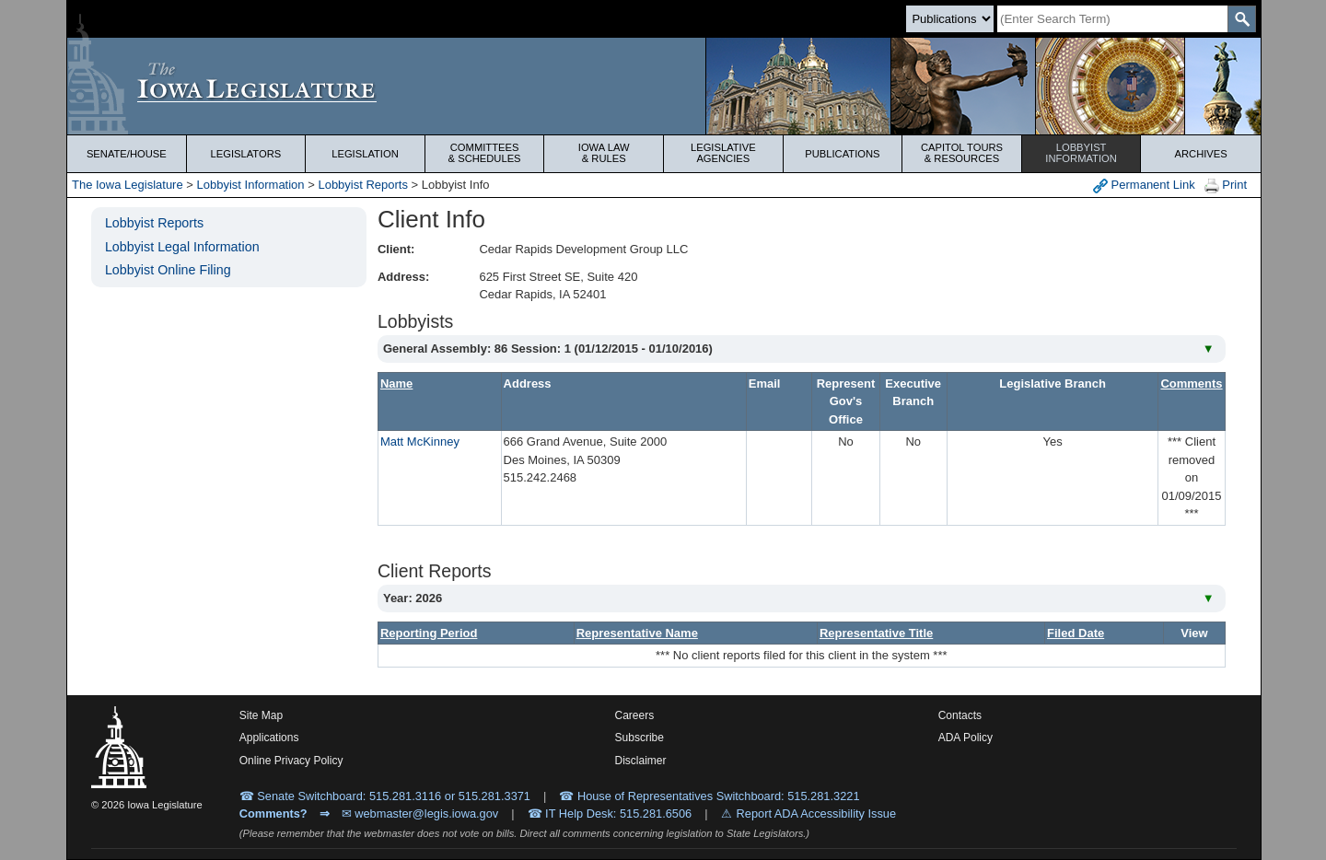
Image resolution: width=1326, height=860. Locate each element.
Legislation (365, 153)
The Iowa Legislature (127, 185)
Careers (635, 715)
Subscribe (639, 737)
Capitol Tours (961, 153)
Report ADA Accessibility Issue (817, 813)
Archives (1201, 153)
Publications (842, 153)
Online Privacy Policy (291, 760)
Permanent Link (1144, 185)
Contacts (960, 715)
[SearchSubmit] (1241, 19)
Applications (269, 737)
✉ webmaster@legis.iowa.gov (420, 813)
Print (1225, 185)
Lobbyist (1081, 153)
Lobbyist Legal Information (182, 246)
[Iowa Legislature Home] (664, 86)
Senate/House (127, 153)
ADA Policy (965, 737)
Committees (484, 153)
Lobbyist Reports (363, 185)
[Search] (1112, 19)
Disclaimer (641, 760)
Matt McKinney (419, 441)
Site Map (261, 715)
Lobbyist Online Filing (168, 269)
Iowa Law (603, 153)
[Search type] (950, 19)
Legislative (723, 153)
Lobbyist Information (251, 185)
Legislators (246, 153)
